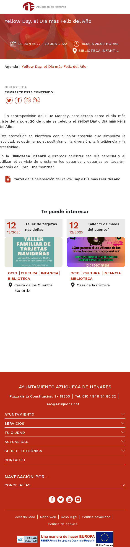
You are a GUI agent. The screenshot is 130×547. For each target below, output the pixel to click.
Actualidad (17, 442)
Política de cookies (62, 524)
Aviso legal (69, 517)
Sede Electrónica (23, 451)
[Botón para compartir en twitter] (9, 100)
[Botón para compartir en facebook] (18, 100)
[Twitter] (60, 499)
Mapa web (48, 517)
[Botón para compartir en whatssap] (27, 100)
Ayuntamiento (19, 414)
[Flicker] (78, 499)
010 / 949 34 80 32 (99, 396)
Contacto (15, 460)
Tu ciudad (15, 432)
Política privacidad (96, 517)
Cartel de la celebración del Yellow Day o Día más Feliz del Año (67, 179)
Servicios (14, 423)
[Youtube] (69, 499)
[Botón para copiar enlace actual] (36, 100)
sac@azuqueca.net (62, 404)
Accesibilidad (25, 517)
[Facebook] (52, 499)
